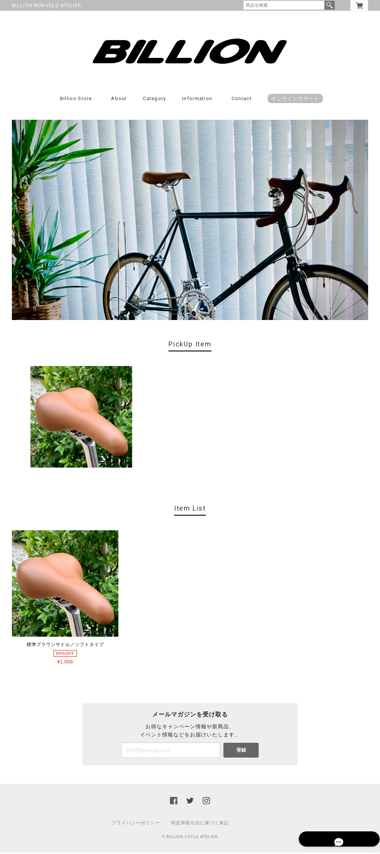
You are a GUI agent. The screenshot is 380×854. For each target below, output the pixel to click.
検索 (329, 5)
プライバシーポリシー (136, 824)
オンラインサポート (295, 100)
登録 (241, 751)
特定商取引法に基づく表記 (200, 824)
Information (197, 100)
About (119, 100)
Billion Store (76, 100)
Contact (242, 100)
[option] (81, 418)
